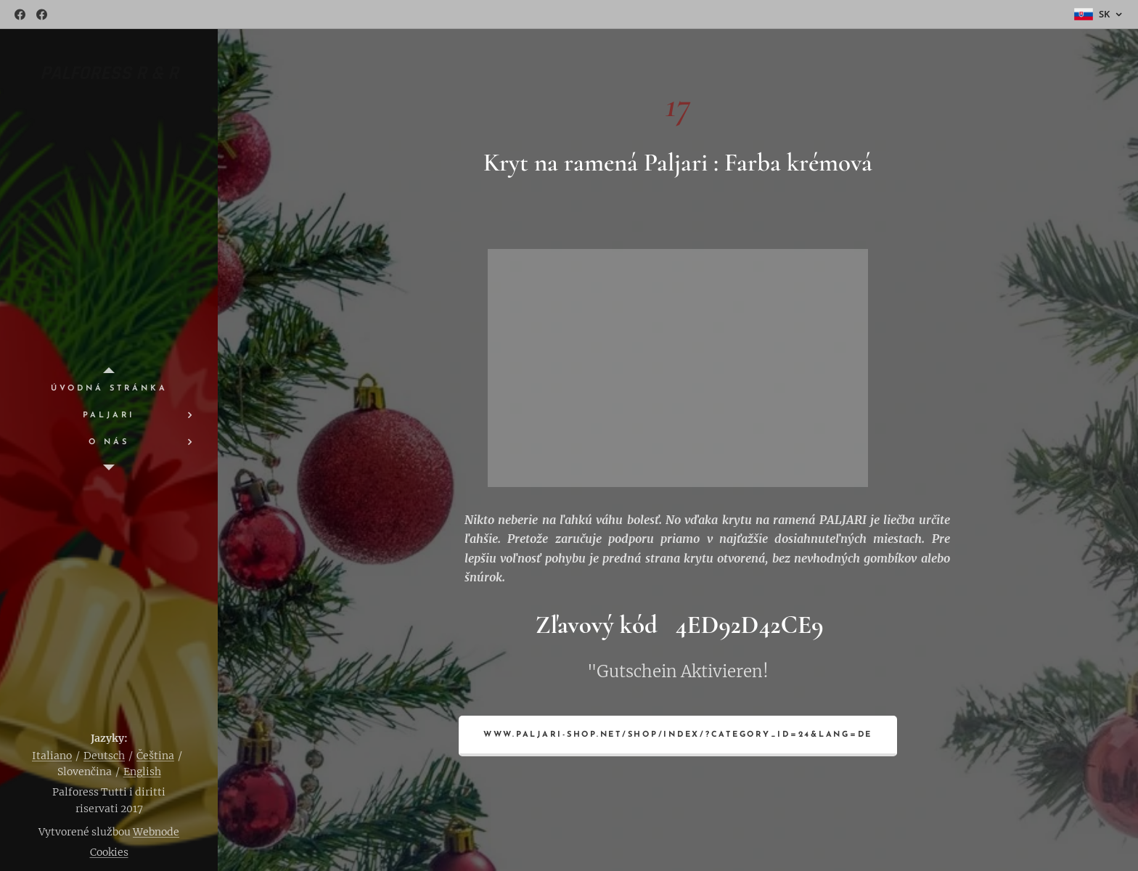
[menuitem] (108, 388)
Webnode (156, 831)
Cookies (109, 852)
